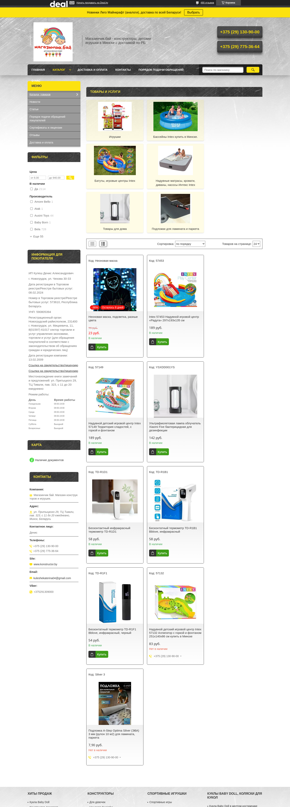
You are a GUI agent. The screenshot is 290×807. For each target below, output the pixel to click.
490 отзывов (207, 2)
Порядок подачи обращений (161, 69)
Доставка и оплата (92, 69)
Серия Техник (98, 634)
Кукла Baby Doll (39, 624)
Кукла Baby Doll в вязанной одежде (231, 633)
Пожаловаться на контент (174, 803)
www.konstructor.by (45, 564)
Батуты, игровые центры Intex (234, 136)
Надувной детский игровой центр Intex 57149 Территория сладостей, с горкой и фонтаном (233, 276)
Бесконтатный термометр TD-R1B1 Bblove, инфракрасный (232, 381)
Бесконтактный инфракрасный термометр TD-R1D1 (169, 381)
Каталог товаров (40, 94)
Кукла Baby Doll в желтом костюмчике (233, 628)
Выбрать (193, 12)
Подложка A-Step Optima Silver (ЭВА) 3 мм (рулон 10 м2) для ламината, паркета (233, 487)
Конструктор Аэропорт (44, 629)
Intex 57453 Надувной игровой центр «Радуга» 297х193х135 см (173, 274)
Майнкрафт (96, 639)
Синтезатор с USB (41, 634)
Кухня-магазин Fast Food (45, 639)
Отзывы (35, 135)
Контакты (123, 69)
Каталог (59, 69)
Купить (101, 303)
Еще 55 (38, 236)
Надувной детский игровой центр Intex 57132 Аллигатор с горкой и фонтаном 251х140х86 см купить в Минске (171, 489)
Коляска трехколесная (223, 638)
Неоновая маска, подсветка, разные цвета (113, 274)
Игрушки (114, 136)
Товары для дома (174, 180)
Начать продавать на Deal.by (92, 2)
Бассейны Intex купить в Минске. (174, 136)
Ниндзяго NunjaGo (101, 629)
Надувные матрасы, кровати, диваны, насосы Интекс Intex (114, 182)
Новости (35, 101)
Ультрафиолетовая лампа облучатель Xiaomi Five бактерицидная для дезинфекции (114, 383)
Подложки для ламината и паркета (234, 180)
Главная (38, 69)
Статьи (34, 109)
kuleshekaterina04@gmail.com (52, 578)
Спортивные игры (160, 624)
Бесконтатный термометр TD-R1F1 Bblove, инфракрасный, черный (112, 485)
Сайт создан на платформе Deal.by (145, 799)
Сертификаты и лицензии (46, 127)
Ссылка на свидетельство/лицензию (53, 365)
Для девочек (97, 624)
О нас (36, 80)
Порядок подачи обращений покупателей (47, 118)
